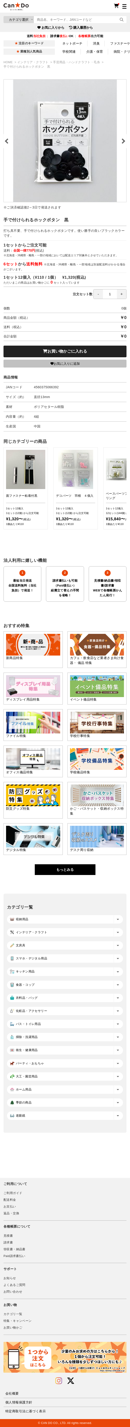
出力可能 (90, 36)
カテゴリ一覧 (13, 1314)
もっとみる (65, 869)
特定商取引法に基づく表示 (25, 1411)
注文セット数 (99, 294)
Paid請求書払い (14, 1256)
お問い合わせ (13, 1291)
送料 (36, 36)
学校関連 (69, 51)
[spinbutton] (110, 294)
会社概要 (12, 1393)
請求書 (8, 1242)
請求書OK (62, 36)
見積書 (8, 1235)
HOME (9, 62)
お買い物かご (13, 1327)
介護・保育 (94, 51)
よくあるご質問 (14, 1285)
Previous (7, 141)
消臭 (96, 43)
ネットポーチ (72, 43)
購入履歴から (81, 27)
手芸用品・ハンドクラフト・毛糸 (77, 62)
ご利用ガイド (13, 1193)
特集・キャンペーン (18, 1321)
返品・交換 (11, 1213)
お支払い (10, 1206)
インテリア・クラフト (33, 62)
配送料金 (10, 1199)
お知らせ (10, 1278)
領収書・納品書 (14, 1249)
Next (122, 141)
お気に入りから (50, 27)
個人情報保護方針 (18, 1402)
